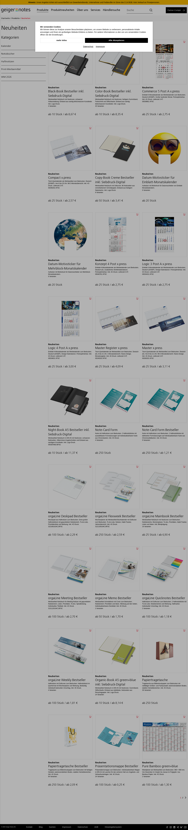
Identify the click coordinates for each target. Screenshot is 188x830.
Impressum (100, 46)
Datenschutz (88, 46)
